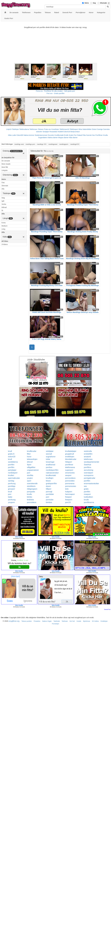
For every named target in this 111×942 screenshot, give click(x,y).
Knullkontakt (59, 135)
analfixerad (50, 465)
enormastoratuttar (91, 483)
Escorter (51, 135)
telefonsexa (70, 467)
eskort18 (11, 457)
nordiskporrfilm (52, 470)
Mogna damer (63, 137)
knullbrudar (31, 451)
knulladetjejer (70, 451)
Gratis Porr (73, 135)
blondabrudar (70, 459)
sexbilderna (13, 462)
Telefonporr (74, 129)
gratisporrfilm (51, 483)
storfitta (30, 475)
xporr (29, 481)
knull (10, 451)
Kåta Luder (12, 135)
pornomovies (70, 486)
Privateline (37, 621)
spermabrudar (14, 478)
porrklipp (11, 486)
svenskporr (88, 473)
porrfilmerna (89, 502)
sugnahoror (51, 457)
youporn (11, 502)
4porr (29, 465)
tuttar (48, 459)
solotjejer (50, 451)
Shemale (103, 3)
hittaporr (68, 462)
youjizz (30, 478)
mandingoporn (63, 144)
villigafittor (31, 467)
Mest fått (5, 167)
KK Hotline (95, 621)
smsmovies (70, 473)
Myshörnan (86, 621)
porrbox (49, 467)
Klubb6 (60, 132)
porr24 (68, 502)
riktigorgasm (32, 489)
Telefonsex (33, 129)
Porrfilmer (99, 135)
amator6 (87, 457)
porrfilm (11, 465)
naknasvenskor (52, 473)
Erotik (66, 135)
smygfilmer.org (14, 621)
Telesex (40, 129)
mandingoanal (52, 144)
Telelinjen (15, 129)
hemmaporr (70, 494)
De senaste (6, 161)
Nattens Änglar (47, 621)
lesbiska (30, 500)
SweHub (87, 465)
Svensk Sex (90, 135)
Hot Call (72, 621)
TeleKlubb (57, 621)
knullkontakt (51, 475)
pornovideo (70, 481)
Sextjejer (46, 132)
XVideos (5, 244)
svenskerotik (32, 483)
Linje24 (9, 129)
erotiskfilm (88, 454)
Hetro (87, 3)
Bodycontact (75, 132)
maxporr (87, 494)
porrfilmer (69, 465)
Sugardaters (42, 137)
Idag (3, 198)
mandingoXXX (74, 144)
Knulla (105, 135)
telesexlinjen (32, 459)
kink (66, 489)
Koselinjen (55, 129)
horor (29, 457)
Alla (3, 189)
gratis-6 (11, 454)
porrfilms (87, 467)
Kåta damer (73, 137)
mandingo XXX (42, 144)
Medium (4, 226)
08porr (48, 489)
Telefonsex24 (64, 129)
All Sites (5, 241)
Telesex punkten (26, 621)
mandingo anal (19, 144)
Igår (3, 201)
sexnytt (49, 454)
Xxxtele (78, 621)
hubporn (68, 492)
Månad (4, 207)
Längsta (4, 170)
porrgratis (31, 492)
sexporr (68, 475)
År (2, 210)
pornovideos (70, 478)
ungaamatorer (33, 470)
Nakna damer (53, 137)
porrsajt (49, 492)
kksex (48, 481)
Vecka (4, 204)
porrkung (12, 483)
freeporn (68, 500)
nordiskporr (13, 473)
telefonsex (88, 459)
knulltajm (49, 478)
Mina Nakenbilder (85, 129)
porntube (49, 500)
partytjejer (12, 470)
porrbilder (50, 494)
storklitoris (31, 486)
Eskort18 (67, 132)
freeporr (68, 497)
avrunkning (88, 470)
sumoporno (88, 475)
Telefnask (65, 621)
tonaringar (50, 462)
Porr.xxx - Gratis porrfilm (55, 93)
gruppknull (69, 454)
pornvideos (31, 502)
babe (10, 497)
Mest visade (6, 164)
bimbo (29, 497)
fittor (29, 454)
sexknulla (88, 451)
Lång (3, 229)
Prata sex (47, 129)
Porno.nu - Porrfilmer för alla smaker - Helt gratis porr (55, 91)
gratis (86, 489)
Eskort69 (20, 135)
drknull (30, 462)
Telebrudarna (24, 129)
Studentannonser (41, 135)
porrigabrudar (89, 478)
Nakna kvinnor (29, 135)
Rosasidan (53, 132)
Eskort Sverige (97, 129)
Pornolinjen (55, 624)
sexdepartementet (91, 462)
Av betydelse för (8, 158)
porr (28, 473)
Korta (3, 223)
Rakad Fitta (81, 135)
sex (85, 486)
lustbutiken (88, 497)
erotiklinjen (69, 457)
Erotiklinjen (104, 621)
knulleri (11, 475)
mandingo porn (30, 144)
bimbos (49, 502)
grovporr (11, 489)
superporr (69, 470)
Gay (94, 3)
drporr (48, 486)
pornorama (69, 483)
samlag (11, 481)
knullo (29, 494)
